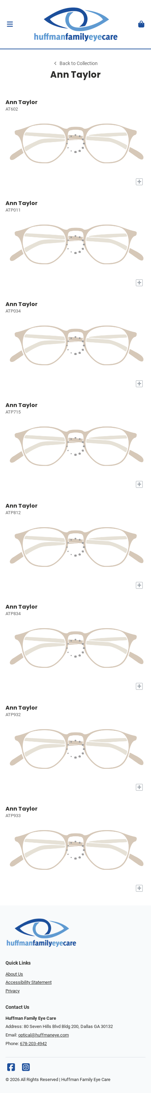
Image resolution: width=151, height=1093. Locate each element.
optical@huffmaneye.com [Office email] (43, 1035)
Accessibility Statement (29, 982)
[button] (10, 24)
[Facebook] (11, 1068)
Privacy (13, 990)
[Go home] (75, 24)
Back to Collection (75, 63)
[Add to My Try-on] (139, 182)
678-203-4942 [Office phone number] (33, 1043)
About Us (14, 974)
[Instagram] (25, 1068)
